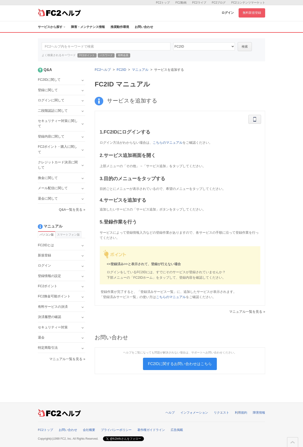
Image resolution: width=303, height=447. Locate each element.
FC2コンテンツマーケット (248, 2)
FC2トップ (163, 2)
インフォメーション (194, 412)
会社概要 (89, 430)
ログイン (228, 12)
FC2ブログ (219, 2)
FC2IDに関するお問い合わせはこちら (180, 364)
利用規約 (241, 412)
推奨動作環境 (120, 27)
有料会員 (123, 55)
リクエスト (221, 412)
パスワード (106, 55)
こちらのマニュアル (168, 142)
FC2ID (121, 70)
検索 (245, 46)
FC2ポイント (87, 55)
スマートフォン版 (68, 234)
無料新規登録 (252, 12)
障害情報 (259, 412)
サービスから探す (51, 27)
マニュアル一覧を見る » (247, 311)
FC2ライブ (199, 2)
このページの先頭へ (292, 442)
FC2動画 (181, 2)
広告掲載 (177, 430)
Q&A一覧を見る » (72, 209)
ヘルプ (170, 412)
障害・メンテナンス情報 (88, 27)
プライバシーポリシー (116, 430)
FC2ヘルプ (103, 70)
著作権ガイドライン (151, 430)
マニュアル (140, 70)
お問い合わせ (144, 27)
